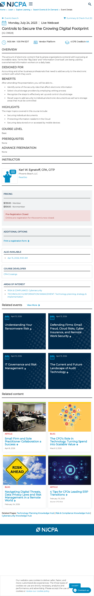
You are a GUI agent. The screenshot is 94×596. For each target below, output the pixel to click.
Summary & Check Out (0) (78, 18)
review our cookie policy (37, 591)
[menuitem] (10, 538)
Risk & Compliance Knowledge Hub (73, 513)
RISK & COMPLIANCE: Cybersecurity (25, 290)
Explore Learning (23, 10)
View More (32, 305)
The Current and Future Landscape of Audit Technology (66, 368)
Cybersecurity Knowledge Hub (17, 516)
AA (87, 42)
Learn (10, 10)
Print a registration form (15, 241)
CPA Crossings (10, 274)
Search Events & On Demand (45, 10)
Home (2, 10)
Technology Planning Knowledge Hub (35, 513)
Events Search (10, 18)
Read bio (23, 177)
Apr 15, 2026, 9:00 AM (18, 258)
